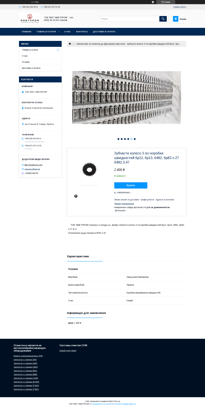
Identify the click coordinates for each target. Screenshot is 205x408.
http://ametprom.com (33, 165)
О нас (67, 32)
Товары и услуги (46, 32)
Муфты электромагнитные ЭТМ (28, 356)
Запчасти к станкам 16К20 (26, 367)
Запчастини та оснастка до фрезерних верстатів (101, 44)
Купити (131, 185)
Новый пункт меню (67, 350)
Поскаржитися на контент (101, 404)
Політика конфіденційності (125, 404)
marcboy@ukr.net (32, 169)
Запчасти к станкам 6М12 (25, 371)
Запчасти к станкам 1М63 (25, 363)
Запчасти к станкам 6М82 (25, 374)
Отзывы (26, 62)
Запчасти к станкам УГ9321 (26, 389)
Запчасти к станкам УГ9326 (26, 385)
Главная (26, 32)
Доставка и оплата (104, 32)
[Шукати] (163, 19)
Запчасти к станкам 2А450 (26, 378)
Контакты (82, 32)
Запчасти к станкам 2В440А (26, 382)
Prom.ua (116, 401)
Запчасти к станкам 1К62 (25, 360)
